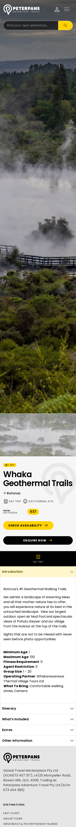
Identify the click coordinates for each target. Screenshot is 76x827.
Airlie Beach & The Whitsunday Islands (30, 824)
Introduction (12, 571)
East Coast (11, 813)
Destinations (14, 804)
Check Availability (28, 525)
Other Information (17, 740)
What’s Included (15, 719)
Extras (7, 730)
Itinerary (9, 708)
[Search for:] (30, 25)
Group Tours (12, 818)
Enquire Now (38, 540)
